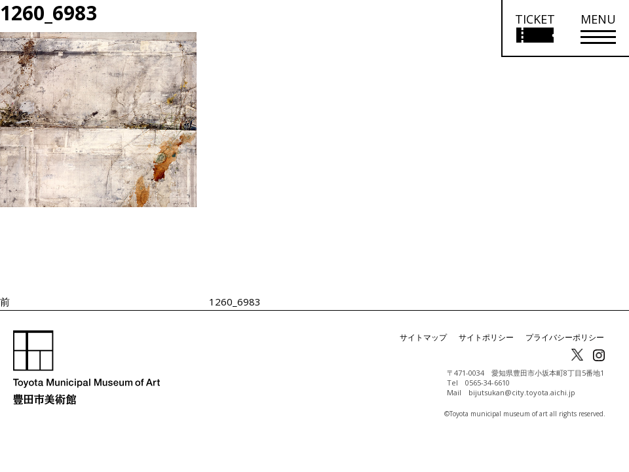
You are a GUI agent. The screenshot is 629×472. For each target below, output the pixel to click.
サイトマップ (423, 337)
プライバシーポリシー (564, 337)
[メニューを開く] (598, 28)
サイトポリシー (486, 337)
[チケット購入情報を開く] (534, 28)
